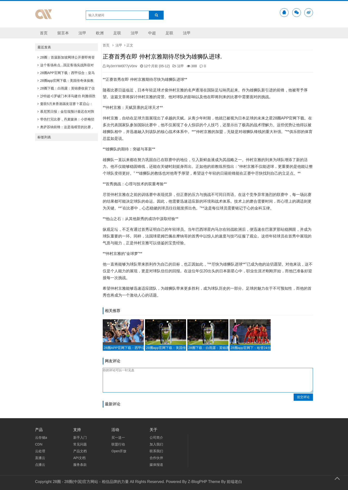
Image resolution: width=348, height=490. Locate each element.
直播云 (40, 458)
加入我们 (156, 444)
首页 (44, 33)
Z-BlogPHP (197, 482)
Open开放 (118, 451)
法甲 (82, 33)
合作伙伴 (156, 458)
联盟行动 (118, 444)
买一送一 (118, 437)
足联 (117, 33)
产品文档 (80, 451)
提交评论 (303, 397)
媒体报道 (156, 465)
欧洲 (100, 33)
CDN (38, 444)
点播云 (40, 465)
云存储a (41, 437)
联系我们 (156, 451)
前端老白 (234, 482)
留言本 (63, 33)
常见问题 (80, 444)
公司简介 (156, 437)
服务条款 (80, 465)
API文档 (79, 458)
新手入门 (80, 437)
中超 (152, 33)
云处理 (40, 451)
